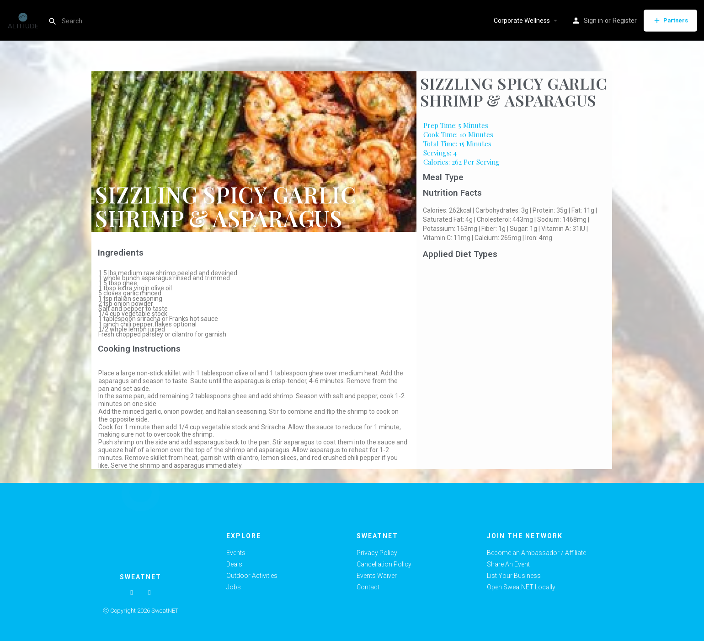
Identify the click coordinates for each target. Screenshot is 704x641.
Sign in (593, 20)
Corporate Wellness (522, 20)
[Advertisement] (514, 331)
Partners (670, 20)
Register (625, 20)
